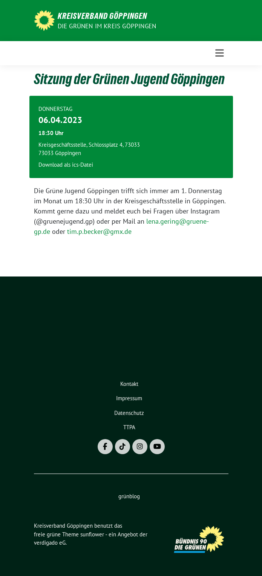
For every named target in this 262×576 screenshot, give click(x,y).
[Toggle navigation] (219, 53)
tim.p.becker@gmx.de (99, 231)
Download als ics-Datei (65, 164)
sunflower (92, 534)
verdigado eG (50, 542)
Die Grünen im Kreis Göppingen (107, 26)
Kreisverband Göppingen (102, 16)
